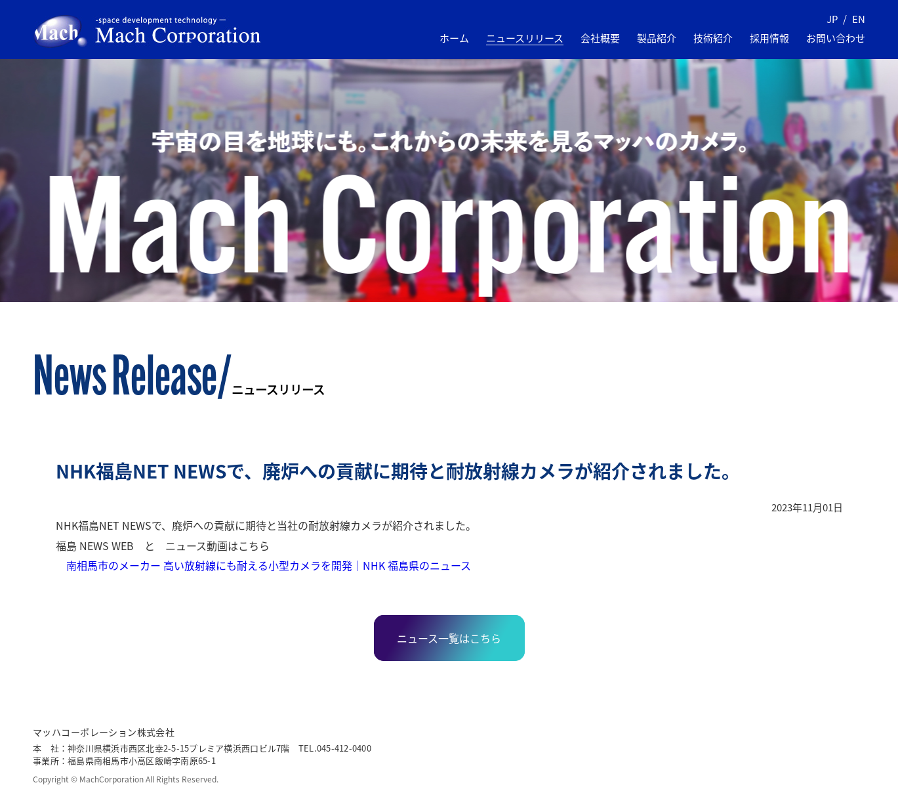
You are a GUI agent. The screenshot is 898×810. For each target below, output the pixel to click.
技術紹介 (713, 38)
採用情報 (769, 38)
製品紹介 (656, 38)
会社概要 (600, 38)
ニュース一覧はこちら (449, 638)
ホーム (454, 38)
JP (832, 19)
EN (858, 19)
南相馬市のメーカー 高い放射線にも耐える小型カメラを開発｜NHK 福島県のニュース (263, 565)
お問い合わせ (835, 38)
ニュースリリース (524, 38)
